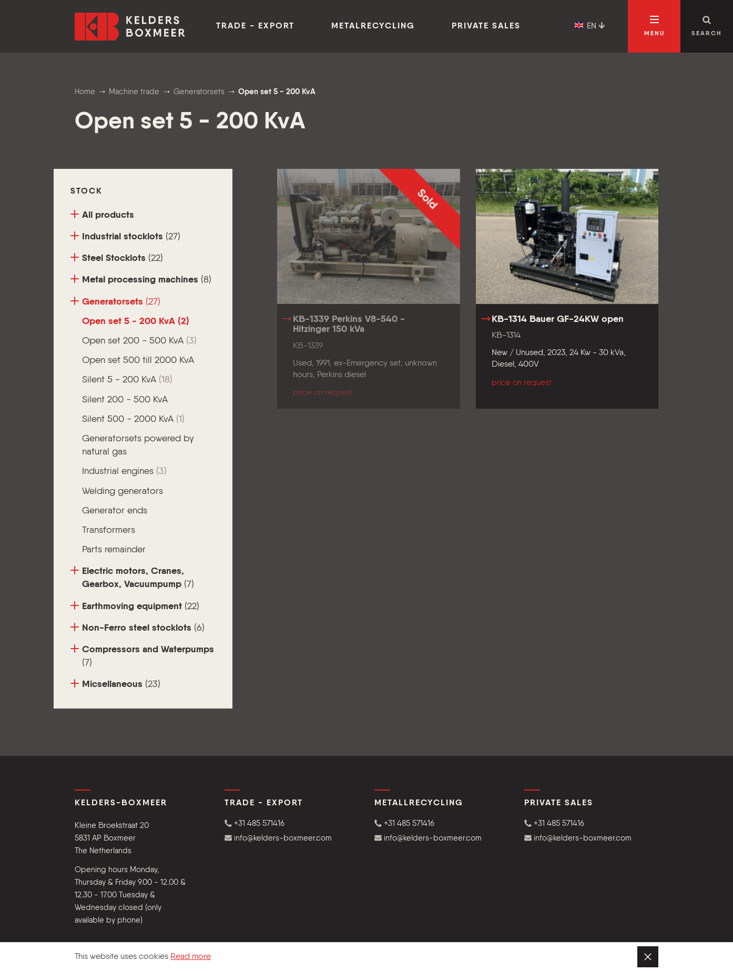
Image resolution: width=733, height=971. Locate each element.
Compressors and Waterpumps (142, 655)
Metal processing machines (140, 280)
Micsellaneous (115, 684)
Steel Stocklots (116, 258)
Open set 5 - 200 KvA (135, 321)
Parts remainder (114, 549)
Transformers (108, 530)
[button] (292, 823)
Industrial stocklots (125, 236)
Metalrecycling (373, 26)
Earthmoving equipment (134, 606)
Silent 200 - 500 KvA (125, 399)
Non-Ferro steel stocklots (137, 628)
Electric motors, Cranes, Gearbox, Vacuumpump (132, 577)
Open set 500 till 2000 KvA (138, 360)
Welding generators (122, 491)
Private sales (486, 26)
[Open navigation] (654, 26)
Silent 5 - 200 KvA (127, 380)
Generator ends (114, 510)
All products (102, 215)
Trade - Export (255, 26)
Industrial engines (124, 471)
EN (590, 26)
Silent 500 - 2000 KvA (133, 419)
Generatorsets (115, 302)
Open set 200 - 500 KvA (139, 341)
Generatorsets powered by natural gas (138, 445)
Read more (190, 957)
